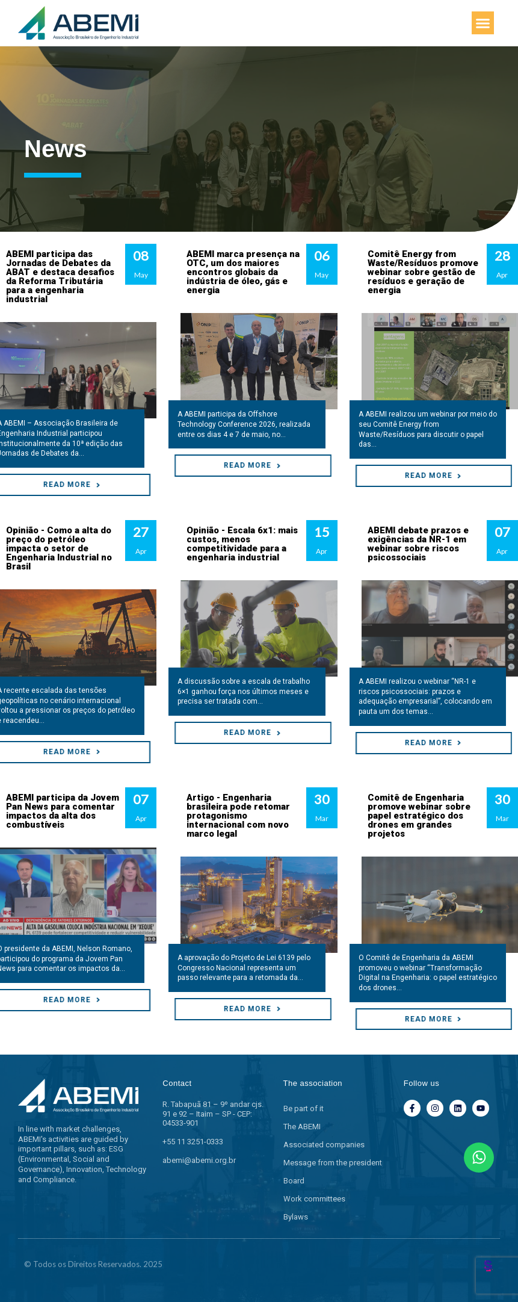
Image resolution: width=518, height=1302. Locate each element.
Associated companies (324, 1144)
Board (293, 1180)
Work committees (314, 1198)
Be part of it (303, 1108)
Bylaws (295, 1216)
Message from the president (332, 1162)
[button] (483, 22)
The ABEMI (302, 1126)
